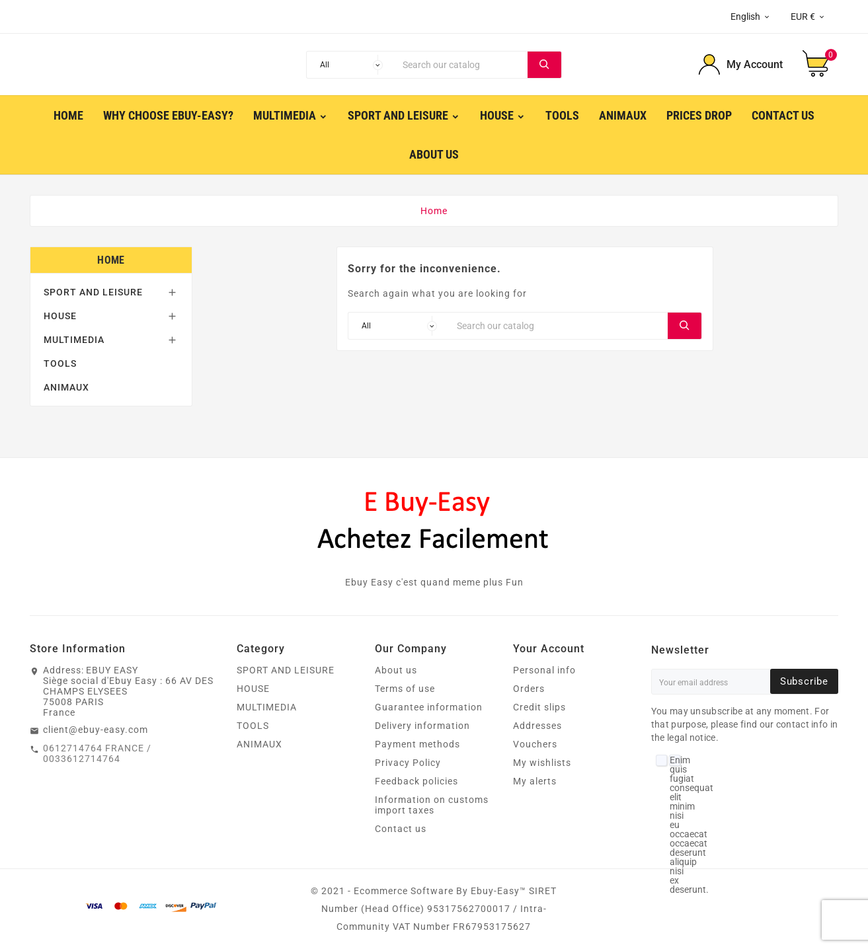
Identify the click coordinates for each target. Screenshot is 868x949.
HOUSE (60, 316)
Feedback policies (416, 781)
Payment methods (417, 744)
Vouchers (535, 744)
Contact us (400, 828)
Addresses (537, 725)
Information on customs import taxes (432, 805)
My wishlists (542, 762)
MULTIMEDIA (74, 339)
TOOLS (60, 363)
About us (396, 670)
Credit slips (539, 707)
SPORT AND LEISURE (93, 292)
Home (110, 260)
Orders (529, 688)
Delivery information (422, 725)
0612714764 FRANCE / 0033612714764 (97, 753)
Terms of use (405, 688)
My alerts (535, 781)
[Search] (462, 65)
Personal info (544, 670)
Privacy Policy (408, 762)
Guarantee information (429, 707)
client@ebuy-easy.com (95, 729)
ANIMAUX (66, 387)
